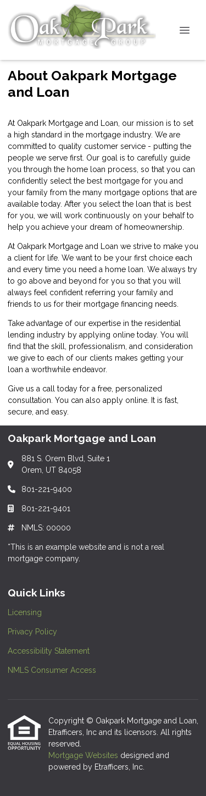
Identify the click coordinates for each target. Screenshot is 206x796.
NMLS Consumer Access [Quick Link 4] (52, 670)
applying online (107, 334)
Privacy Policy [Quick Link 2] (32, 631)
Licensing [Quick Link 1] (25, 612)
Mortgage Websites (84, 755)
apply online (125, 400)
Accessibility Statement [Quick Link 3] (49, 650)
